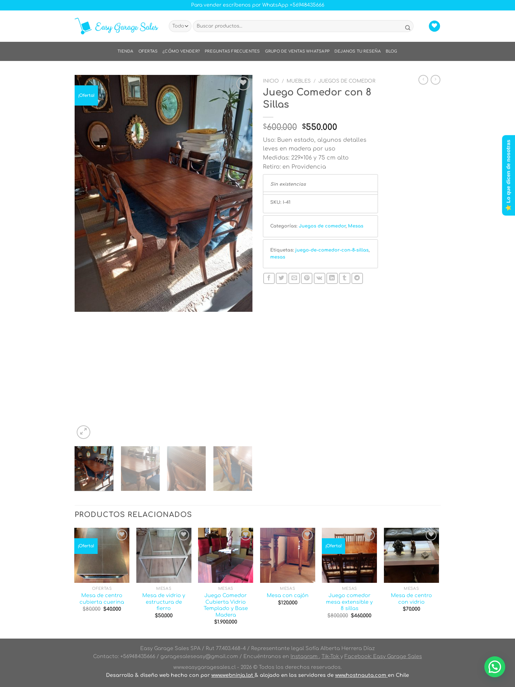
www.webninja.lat (233, 675)
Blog (391, 51)
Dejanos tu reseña (357, 51)
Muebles (299, 81)
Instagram (304, 656)
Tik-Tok (330, 656)
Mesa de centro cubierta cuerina (101, 599)
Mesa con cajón (288, 595)
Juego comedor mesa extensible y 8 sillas (349, 602)
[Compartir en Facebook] (269, 278)
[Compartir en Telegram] (357, 278)
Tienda (125, 51)
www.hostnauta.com (361, 675)
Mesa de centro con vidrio (411, 599)
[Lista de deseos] (434, 26)
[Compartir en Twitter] (281, 278)
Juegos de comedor (346, 81)
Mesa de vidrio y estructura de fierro (163, 602)
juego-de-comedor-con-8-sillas (332, 250)
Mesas (355, 226)
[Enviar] (407, 28)
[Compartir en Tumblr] (344, 278)
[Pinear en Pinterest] (306, 278)
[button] (494, 666)
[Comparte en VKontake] (319, 278)
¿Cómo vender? (181, 51)
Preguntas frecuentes (232, 51)
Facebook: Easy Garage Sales (383, 656)
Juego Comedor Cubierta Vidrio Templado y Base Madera (226, 605)
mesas (277, 257)
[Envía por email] (294, 278)
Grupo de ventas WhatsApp (297, 51)
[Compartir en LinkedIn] (332, 278)
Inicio (271, 81)
